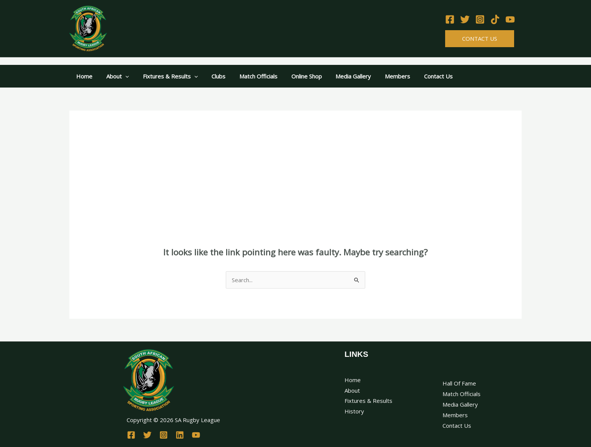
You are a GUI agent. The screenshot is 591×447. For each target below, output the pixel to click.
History (354, 411)
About (114, 76)
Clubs (210, 76)
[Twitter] (465, 19)
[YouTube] (510, 19)
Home (83, 76)
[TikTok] (495, 19)
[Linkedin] (180, 435)
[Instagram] (480, 19)
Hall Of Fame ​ (460, 383)
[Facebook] (450, 19)
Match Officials (247, 76)
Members (378, 76)
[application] (121, 76)
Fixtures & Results (163, 76)
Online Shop (292, 76)
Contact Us (479, 38)
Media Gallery (337, 76)
